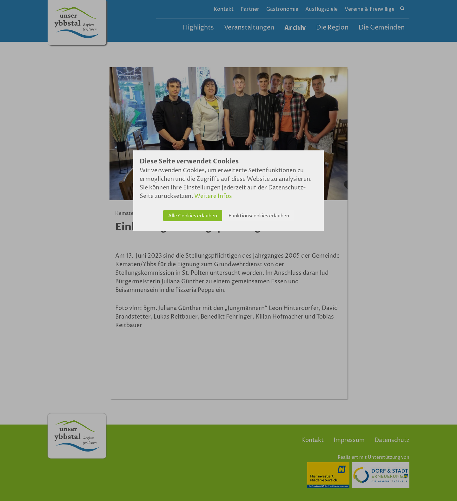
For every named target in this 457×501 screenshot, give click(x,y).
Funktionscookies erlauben (258, 216)
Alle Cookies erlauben (192, 216)
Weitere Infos (213, 196)
